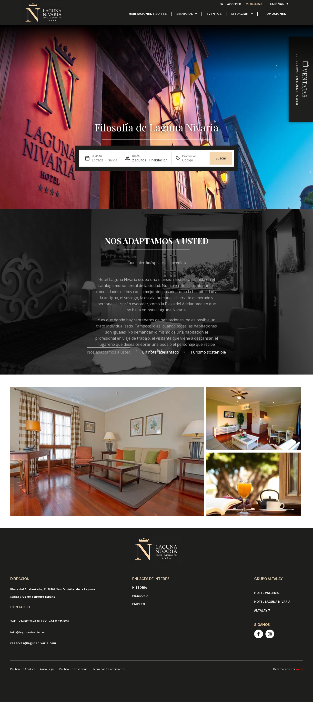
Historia (139, 587)
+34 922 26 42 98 (29, 621)
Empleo (138, 604)
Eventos (214, 14)
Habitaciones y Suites (148, 14)
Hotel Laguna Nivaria (272, 602)
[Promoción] (194, 160)
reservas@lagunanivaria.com (33, 643)
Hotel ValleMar (267, 593)
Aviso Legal (47, 669)
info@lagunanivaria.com (28, 632)
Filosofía (140, 596)
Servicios (186, 13)
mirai (299, 669)
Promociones (274, 14)
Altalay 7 (262, 610)
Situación (242, 13)
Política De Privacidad (73, 669)
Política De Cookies (22, 669)
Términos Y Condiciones (108, 669)
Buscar (220, 158)
